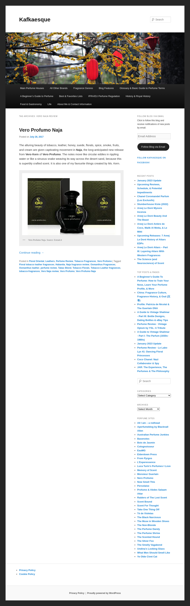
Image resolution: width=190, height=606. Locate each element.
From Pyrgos (144, 458)
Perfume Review (64, 261)
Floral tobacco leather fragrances (36, 264)
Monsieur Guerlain (147, 474)
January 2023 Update (149, 180)
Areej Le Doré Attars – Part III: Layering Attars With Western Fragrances (152, 251)
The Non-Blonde (146, 525)
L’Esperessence (146, 462)
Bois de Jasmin (146, 442)
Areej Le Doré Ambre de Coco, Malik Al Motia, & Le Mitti (152, 227)
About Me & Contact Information (74, 104)
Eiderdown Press (147, 454)
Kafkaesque (34, 19)
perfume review (49, 268)
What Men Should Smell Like (153, 552)
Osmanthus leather (29, 268)
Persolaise (143, 485)
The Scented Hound (148, 537)
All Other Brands (59, 88)
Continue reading (31, 252)
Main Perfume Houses (32, 88)
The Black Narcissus (149, 517)
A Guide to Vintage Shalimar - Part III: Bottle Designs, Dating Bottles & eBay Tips (153, 316)
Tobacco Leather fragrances (105, 268)
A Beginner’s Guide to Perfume (36, 96)
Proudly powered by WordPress (104, 593)
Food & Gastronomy (31, 104)
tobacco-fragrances (29, 271)
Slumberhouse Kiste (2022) (152, 204)
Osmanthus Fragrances (102, 264)
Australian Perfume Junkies (153, 434)
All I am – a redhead (148, 423)
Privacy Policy (27, 570)
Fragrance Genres (83, 88)
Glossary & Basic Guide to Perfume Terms (142, 88)
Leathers (50, 261)
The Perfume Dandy (148, 529)
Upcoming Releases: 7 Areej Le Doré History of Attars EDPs (153, 239)
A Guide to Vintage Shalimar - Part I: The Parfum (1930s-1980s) (153, 335)
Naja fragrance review (77, 264)
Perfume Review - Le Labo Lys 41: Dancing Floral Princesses (152, 351)
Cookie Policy (27, 574)
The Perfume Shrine (148, 533)
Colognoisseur (145, 446)
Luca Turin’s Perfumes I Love (154, 466)
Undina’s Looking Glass (151, 548)
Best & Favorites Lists (71, 96)
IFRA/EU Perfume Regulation (104, 96)
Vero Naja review (50, 271)
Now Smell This (146, 482)
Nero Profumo (145, 478)
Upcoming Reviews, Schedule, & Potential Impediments (149, 188)
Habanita (60, 264)
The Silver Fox (145, 541)
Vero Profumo (104, 261)
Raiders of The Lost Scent (152, 497)
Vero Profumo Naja (40, 130)
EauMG (141, 450)
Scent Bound (144, 501)
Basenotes (143, 438)
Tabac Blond (64, 268)
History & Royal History (138, 96)
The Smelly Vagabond (149, 544)
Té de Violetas (145, 513)
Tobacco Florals (81, 268)
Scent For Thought (148, 505)
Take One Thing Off (148, 509)
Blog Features (106, 88)
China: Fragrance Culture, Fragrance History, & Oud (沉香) (153, 296)
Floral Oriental (36, 261)
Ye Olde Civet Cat (147, 556)
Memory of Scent (147, 470)
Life (49, 104)
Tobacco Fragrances (85, 261)
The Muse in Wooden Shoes (153, 521)
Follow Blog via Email (153, 146)
